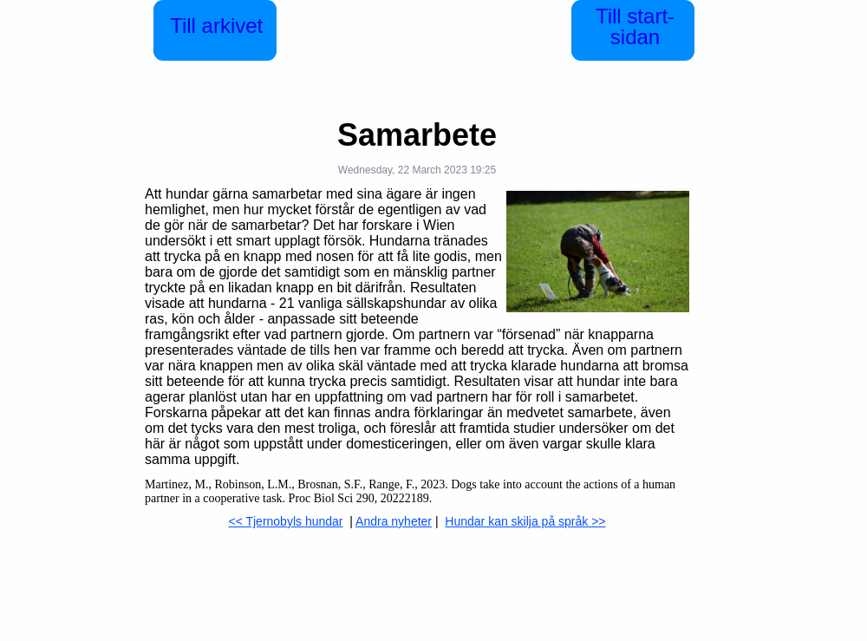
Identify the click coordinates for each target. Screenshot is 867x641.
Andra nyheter (393, 521)
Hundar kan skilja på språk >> (525, 521)
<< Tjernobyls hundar (285, 521)
